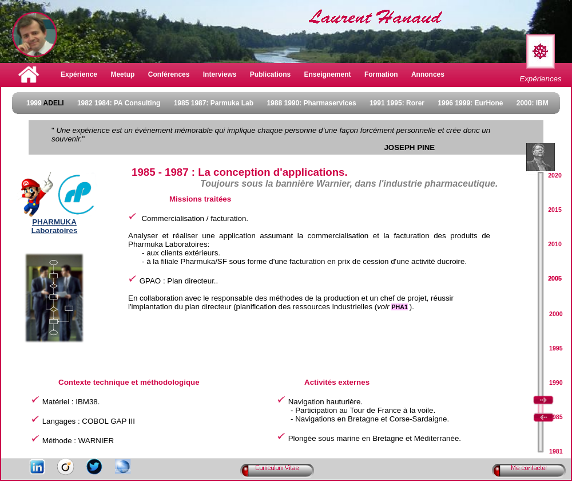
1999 (45, 103)
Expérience (79, 74)
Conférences (169, 74)
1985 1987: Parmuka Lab (213, 103)
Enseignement (327, 74)
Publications (270, 74)
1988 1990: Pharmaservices (311, 103)
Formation (381, 74)
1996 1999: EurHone (470, 103)
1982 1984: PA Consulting (118, 103)
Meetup (122, 74)
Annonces (427, 74)
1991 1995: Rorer (397, 103)
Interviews (220, 74)
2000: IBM (533, 103)
